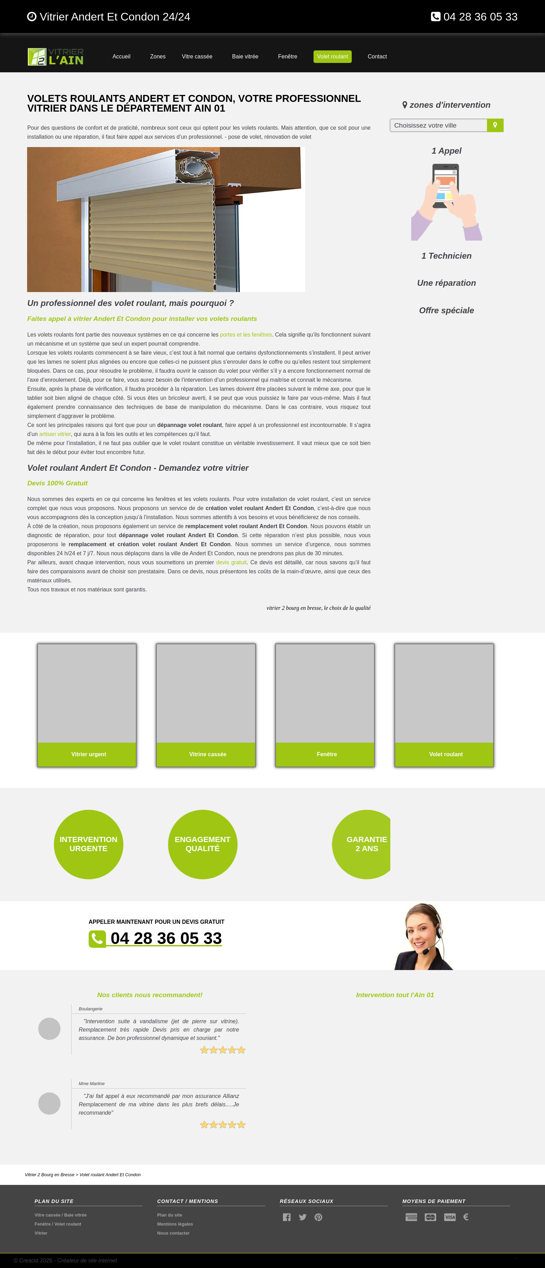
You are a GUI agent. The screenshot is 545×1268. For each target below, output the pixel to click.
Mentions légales (175, 1224)
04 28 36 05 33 (481, 16)
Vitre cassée (47, 1215)
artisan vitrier (55, 434)
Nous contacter (173, 1233)
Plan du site (169, 1215)
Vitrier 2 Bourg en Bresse (49, 1174)
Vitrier (41, 1233)
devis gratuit (231, 562)
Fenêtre (43, 1224)
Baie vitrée (75, 1215)
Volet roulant (67, 1224)
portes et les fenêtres (246, 335)
